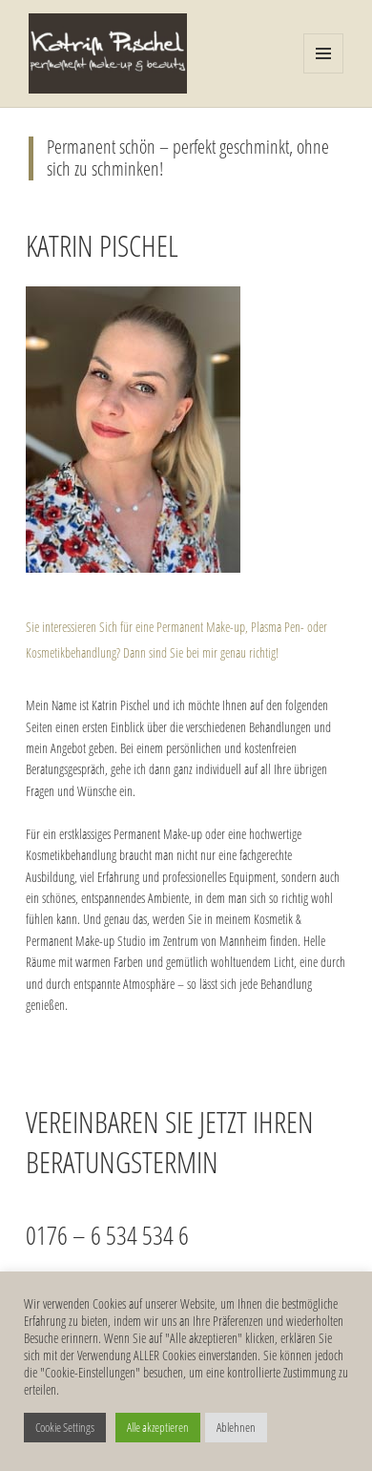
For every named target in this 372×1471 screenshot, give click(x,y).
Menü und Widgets (323, 73)
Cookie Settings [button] (64, 1427)
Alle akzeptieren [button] (158, 1427)
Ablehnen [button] (236, 1427)
